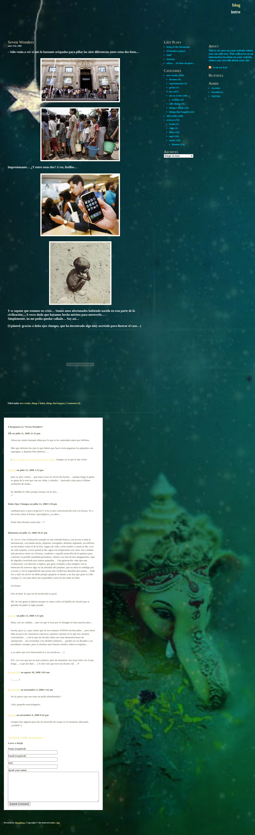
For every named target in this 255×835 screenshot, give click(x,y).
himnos (176, 144)
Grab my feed (219, 67)
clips (171, 128)
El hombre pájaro (176, 50)
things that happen (55, 403)
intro (235, 11)
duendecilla (14, 672)
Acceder (215, 88)
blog (236, 5)
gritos (172, 87)
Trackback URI (16, 737)
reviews (171, 120)
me (171, 91)
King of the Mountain (178, 46)
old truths (172, 115)
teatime (176, 99)
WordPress (217, 92)
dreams (173, 79)
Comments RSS (34, 737)
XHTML (216, 96)
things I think (38, 403)
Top (58, 828)
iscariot (12, 470)
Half (169, 55)
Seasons (171, 59)
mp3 (171, 136)
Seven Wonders (21, 42)
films (171, 132)
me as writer (176, 95)
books (172, 124)
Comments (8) (73, 403)
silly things (175, 103)
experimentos (176, 83)
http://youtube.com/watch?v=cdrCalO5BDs (33, 459)
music (172, 140)
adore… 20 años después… (181, 63)
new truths (25, 403)
